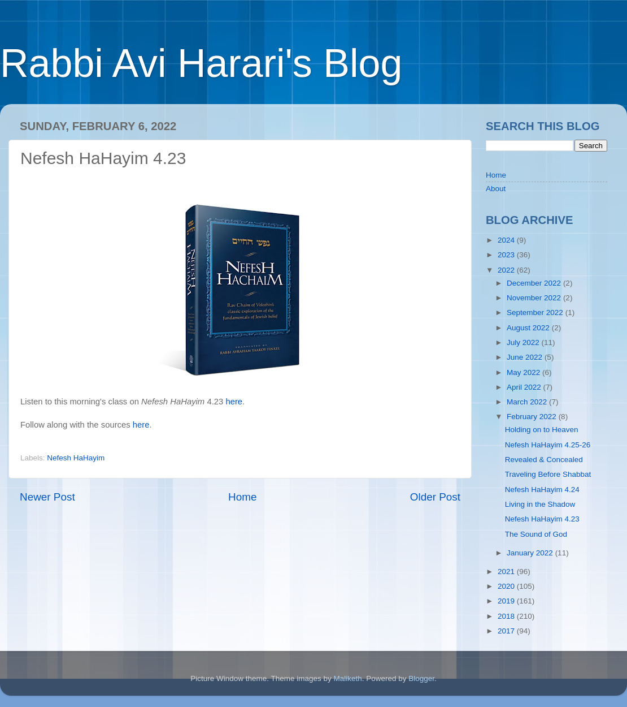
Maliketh (347, 678)
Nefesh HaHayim (75, 458)
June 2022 (526, 357)
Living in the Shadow (540, 504)
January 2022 (531, 553)
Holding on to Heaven (541, 429)
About (496, 188)
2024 (507, 240)
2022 (507, 270)
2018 (507, 616)
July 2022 (524, 342)
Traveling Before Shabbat (548, 474)
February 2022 (533, 416)
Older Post (435, 497)
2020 (507, 586)
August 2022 (529, 328)
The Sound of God (536, 534)
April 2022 (525, 387)
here (233, 401)
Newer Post (47, 497)
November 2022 (535, 298)
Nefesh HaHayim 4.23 (542, 519)
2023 (507, 255)
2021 (507, 571)
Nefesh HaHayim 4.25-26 (548, 445)
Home (242, 497)
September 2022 (536, 312)
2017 (507, 631)
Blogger (421, 678)
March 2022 (528, 402)
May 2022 (524, 372)
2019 (507, 601)
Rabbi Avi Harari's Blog (201, 63)
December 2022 (535, 283)
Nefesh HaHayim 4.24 (542, 489)
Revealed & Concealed (544, 459)
